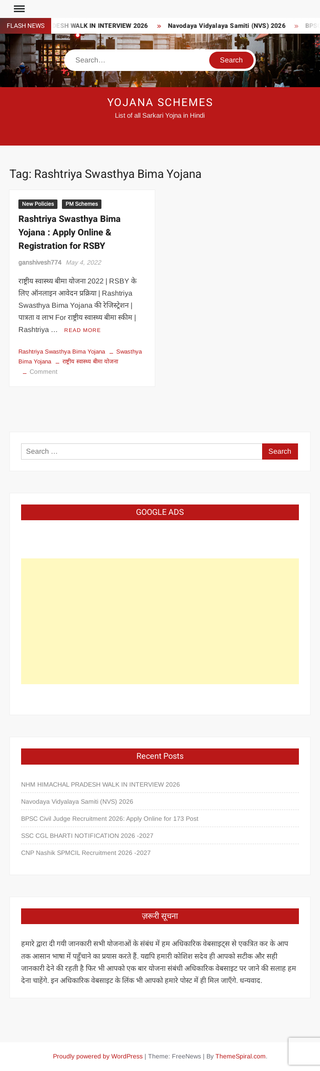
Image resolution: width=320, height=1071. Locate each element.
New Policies (38, 204)
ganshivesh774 (39, 262)
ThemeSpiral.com (240, 1056)
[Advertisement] (159, 621)
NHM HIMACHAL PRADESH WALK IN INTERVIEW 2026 (100, 784)
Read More (82, 330)
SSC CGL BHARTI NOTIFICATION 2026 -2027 (87, 835)
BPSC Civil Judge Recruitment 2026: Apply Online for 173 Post (109, 818)
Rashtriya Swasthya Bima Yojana (61, 351)
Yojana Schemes (160, 103)
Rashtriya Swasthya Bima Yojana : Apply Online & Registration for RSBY (69, 232)
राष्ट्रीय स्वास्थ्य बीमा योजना (90, 361)
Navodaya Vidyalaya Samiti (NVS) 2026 (229, 26)
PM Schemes (82, 204)
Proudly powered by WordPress (98, 1056)
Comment (43, 371)
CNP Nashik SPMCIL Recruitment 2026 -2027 (86, 852)
